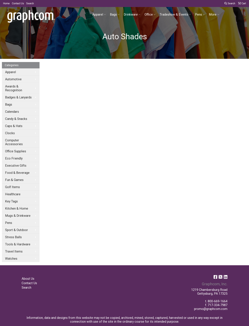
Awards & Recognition (13, 88)
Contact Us (18, 3)
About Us (28, 279)
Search (30, 3)
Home (6, 3)
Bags (115, 14)
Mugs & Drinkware (17, 216)
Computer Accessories (14, 142)
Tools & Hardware (17, 244)
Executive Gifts (15, 165)
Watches (11, 258)
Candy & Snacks (16, 119)
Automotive (13, 79)
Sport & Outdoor (16, 230)
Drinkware (132, 14)
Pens (200, 14)
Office (150, 14)
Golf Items (12, 187)
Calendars (12, 112)
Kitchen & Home (16, 208)
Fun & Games (14, 180)
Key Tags (11, 201)
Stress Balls (13, 237)
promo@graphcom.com (210, 309)
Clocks (10, 133)
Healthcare (12, 194)
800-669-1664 (217, 301)
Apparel (99, 14)
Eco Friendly (14, 158)
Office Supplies (15, 151)
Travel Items (14, 251)
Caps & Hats (13, 126)
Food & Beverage (17, 173)
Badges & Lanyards (18, 97)
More (214, 14)
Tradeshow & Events (175, 14)
